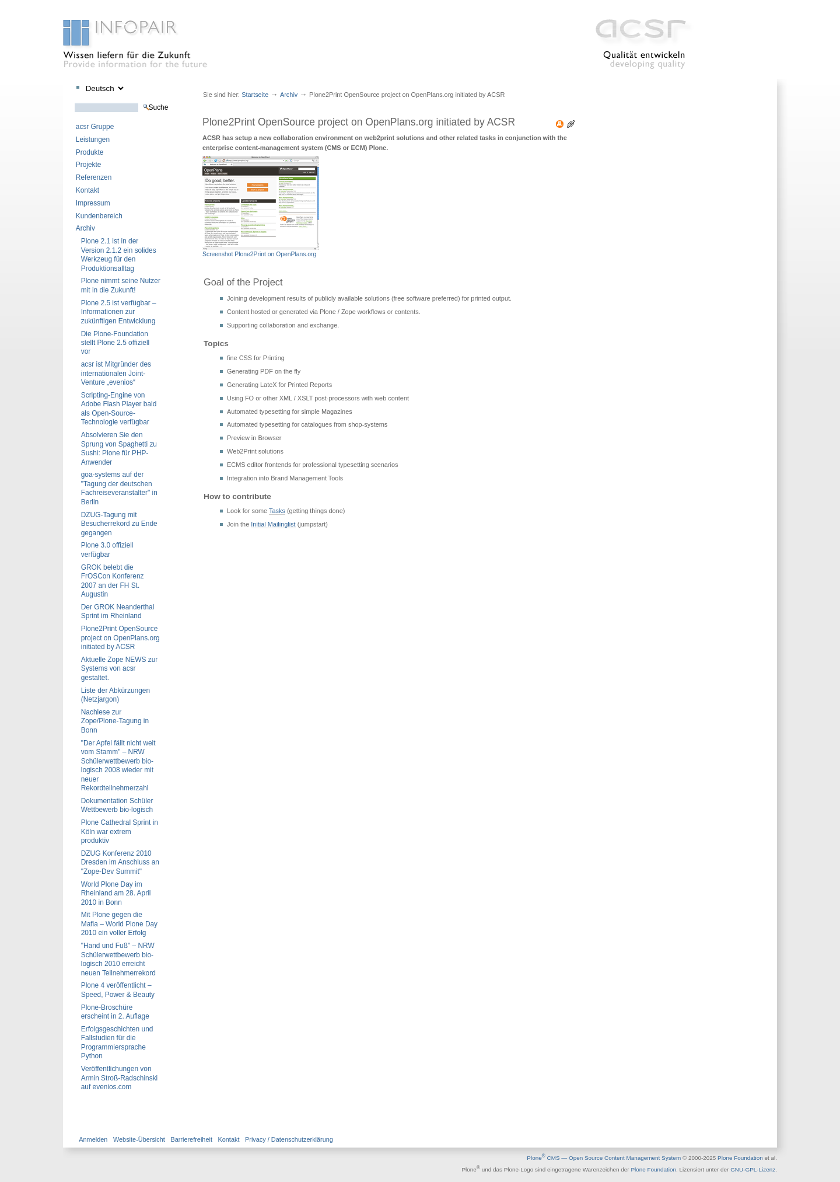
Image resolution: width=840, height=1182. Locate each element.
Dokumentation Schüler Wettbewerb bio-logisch (117, 805)
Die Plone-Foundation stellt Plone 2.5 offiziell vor (115, 343)
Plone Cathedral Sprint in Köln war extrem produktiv (119, 831)
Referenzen (93, 177)
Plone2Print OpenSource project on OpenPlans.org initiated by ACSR (120, 638)
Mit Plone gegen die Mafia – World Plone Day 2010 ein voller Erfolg (119, 924)
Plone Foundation (740, 1158)
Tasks (277, 510)
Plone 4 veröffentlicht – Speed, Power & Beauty (118, 989)
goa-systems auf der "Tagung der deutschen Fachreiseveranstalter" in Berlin (119, 487)
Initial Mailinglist (273, 524)
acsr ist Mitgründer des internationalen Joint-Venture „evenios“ (116, 373)
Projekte (89, 165)
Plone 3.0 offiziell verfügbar (107, 549)
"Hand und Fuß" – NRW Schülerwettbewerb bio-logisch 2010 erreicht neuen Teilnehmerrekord (118, 959)
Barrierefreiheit (191, 1139)
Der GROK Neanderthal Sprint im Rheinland (118, 611)
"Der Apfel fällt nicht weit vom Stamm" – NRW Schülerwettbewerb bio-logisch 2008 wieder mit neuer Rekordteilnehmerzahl (118, 765)
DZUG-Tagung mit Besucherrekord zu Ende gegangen (119, 524)
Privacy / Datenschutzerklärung (289, 1139)
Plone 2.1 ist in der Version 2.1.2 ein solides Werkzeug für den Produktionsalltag (118, 254)
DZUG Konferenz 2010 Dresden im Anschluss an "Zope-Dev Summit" (120, 862)
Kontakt (87, 190)
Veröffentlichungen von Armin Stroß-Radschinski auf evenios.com (119, 1078)
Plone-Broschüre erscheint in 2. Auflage (115, 1011)
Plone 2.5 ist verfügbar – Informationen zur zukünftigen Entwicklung (118, 312)
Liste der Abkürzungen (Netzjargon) (115, 694)
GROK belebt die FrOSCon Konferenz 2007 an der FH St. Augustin (112, 580)
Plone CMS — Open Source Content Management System (604, 1158)
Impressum (93, 203)
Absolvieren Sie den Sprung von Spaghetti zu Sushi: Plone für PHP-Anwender (119, 448)
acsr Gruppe (95, 127)
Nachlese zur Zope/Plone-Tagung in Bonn (115, 721)
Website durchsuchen (74, 102)
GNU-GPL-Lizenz (752, 1170)
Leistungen (93, 139)
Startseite (255, 94)
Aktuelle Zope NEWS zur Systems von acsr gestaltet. (119, 668)
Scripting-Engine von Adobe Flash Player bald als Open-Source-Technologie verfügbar (119, 408)
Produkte (90, 152)
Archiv (85, 228)
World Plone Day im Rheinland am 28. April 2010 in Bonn (116, 893)
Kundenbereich (99, 216)
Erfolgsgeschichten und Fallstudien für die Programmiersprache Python (117, 1042)
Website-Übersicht (139, 1139)
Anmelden (93, 1139)
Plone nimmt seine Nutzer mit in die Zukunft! (120, 285)
